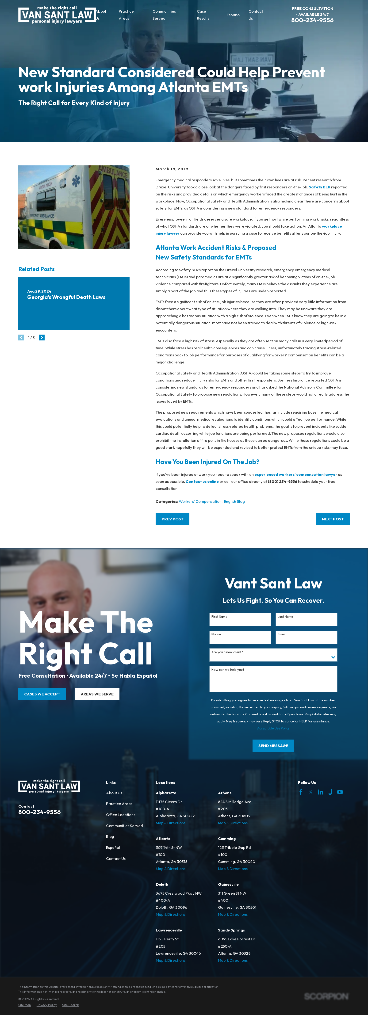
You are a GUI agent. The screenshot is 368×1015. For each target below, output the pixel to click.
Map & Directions (170, 822)
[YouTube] (340, 792)
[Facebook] (300, 792)
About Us (114, 792)
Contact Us (116, 858)
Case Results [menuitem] (203, 15)
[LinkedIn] (320, 792)
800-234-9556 (312, 20)
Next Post (333, 518)
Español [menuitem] (234, 14)
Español (113, 847)
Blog (110, 836)
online (213, 481)
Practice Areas (119, 803)
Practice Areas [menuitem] (126, 15)
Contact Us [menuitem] (256, 15)
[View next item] (42, 337)
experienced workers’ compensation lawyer (295, 474)
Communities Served (124, 825)
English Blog (234, 501)
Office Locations (120, 814)
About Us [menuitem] (100, 15)
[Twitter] (310, 792)
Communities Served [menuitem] (164, 15)
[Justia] (330, 792)
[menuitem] (24, 1005)
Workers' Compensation (200, 501)
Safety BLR (319, 186)
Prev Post (173, 518)
